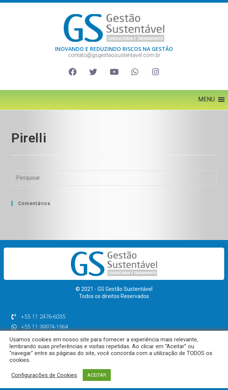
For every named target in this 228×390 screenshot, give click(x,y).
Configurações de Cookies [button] (44, 375)
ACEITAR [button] (96, 375)
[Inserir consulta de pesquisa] (114, 178)
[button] (206, 99)
